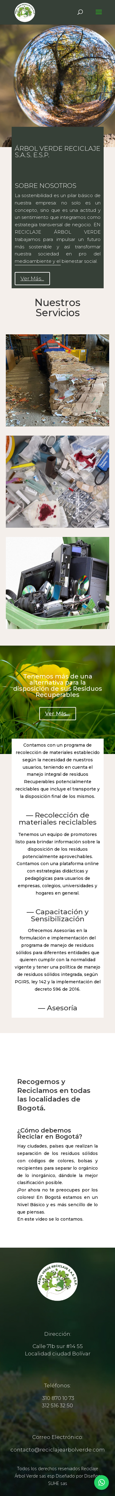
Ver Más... (32, 278)
